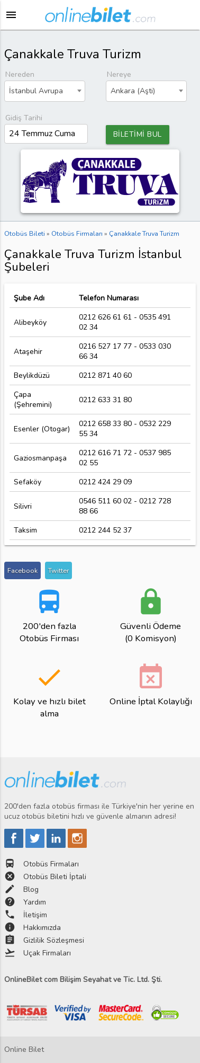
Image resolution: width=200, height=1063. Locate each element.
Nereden (19, 74)
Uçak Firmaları (47, 953)
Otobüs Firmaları (51, 864)
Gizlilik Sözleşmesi (53, 940)
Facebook (22, 570)
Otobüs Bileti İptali (54, 877)
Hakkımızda (42, 928)
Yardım (34, 902)
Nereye (119, 74)
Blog (31, 889)
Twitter (58, 570)
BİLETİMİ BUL (137, 134)
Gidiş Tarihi (23, 118)
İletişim (35, 915)
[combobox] (45, 91)
